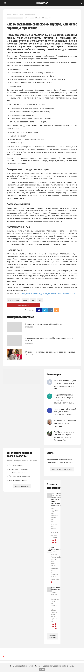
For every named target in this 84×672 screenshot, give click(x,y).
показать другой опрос (22, 486)
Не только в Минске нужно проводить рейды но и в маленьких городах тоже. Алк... (65, 385)
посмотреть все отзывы (52, 636)
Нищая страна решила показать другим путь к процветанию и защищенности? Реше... (64, 399)
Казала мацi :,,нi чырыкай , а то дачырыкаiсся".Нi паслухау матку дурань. (65, 412)
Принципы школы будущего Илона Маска (43, 324)
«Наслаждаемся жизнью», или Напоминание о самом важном (49, 339)
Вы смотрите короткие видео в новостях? (19, 454)
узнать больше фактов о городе (62, 469)
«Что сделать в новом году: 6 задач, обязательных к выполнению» (48, 294)
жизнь (25, 300)
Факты (50, 452)
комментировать (23, 305)
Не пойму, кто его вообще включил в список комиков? (65, 423)
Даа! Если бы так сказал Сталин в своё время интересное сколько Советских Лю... (64, 436)
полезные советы (13, 300)
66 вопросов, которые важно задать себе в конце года (50, 352)
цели (33, 300)
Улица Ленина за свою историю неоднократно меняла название (60, 460)
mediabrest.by (42, 3)
